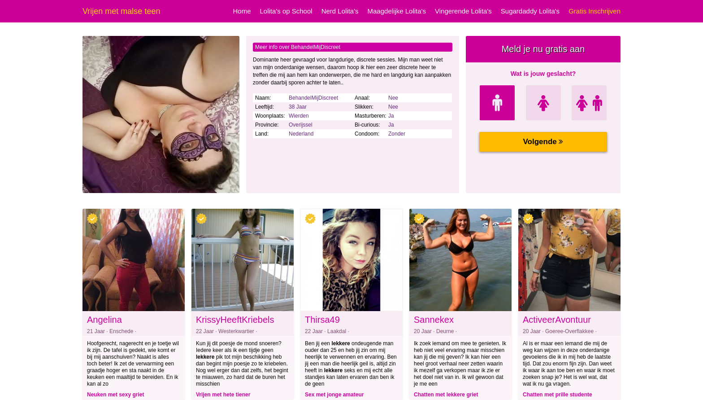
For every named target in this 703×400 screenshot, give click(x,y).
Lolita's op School (286, 11)
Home (242, 11)
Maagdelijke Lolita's (397, 11)
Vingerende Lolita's (463, 11)
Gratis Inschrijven (594, 11)
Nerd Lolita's (340, 11)
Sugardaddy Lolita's (530, 11)
